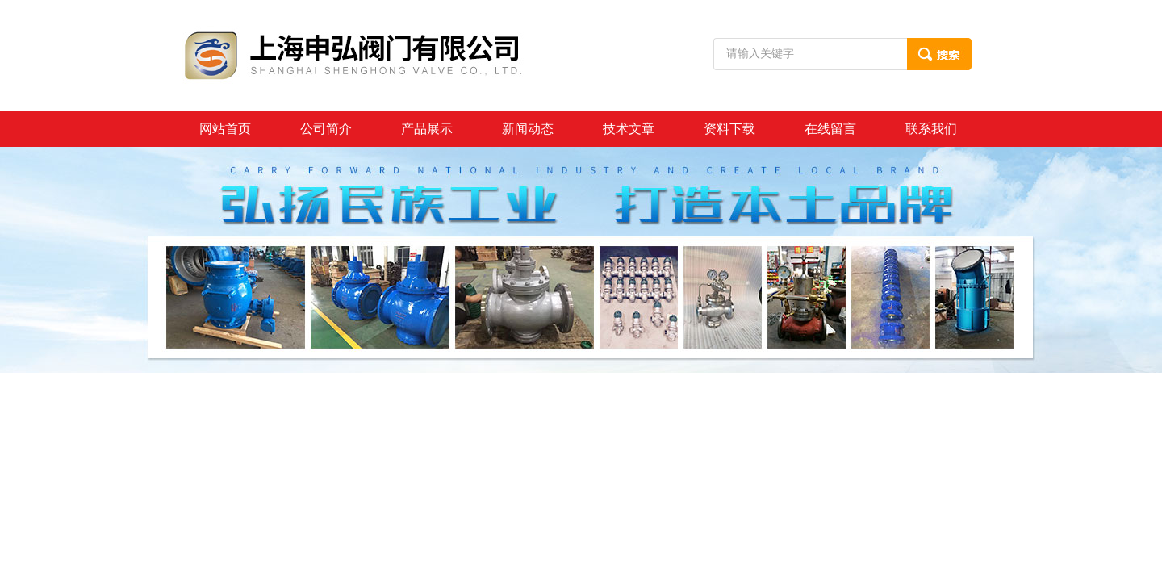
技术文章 (628, 129)
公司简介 (326, 129)
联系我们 (931, 129)
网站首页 (225, 129)
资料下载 (729, 129)
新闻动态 (528, 129)
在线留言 (830, 129)
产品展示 (427, 129)
